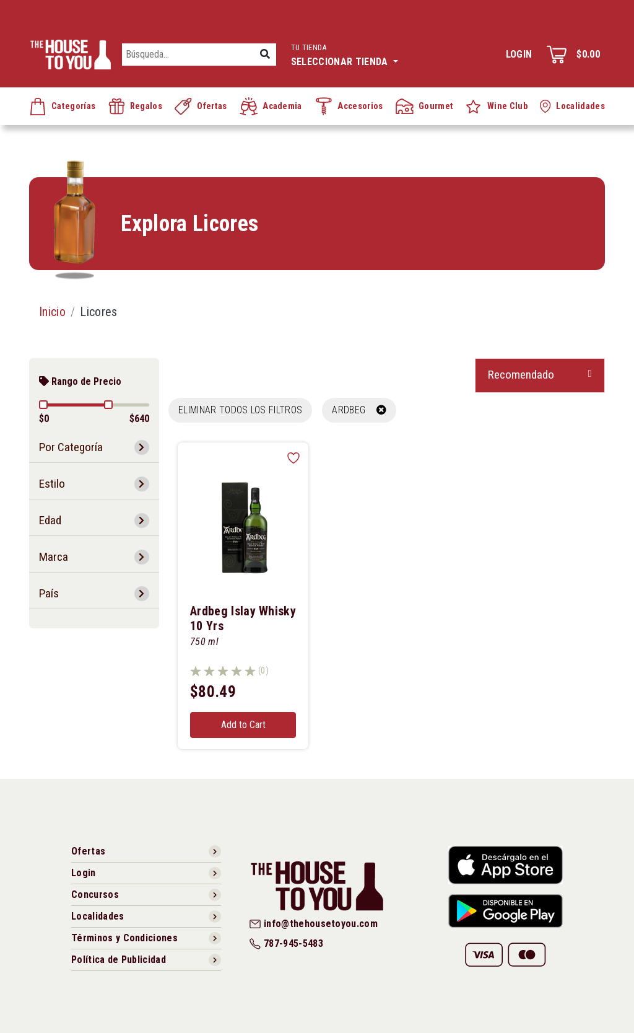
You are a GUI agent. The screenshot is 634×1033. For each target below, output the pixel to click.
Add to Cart (243, 725)
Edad (50, 520)
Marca (53, 557)
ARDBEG (359, 410)
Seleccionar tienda (344, 54)
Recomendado (521, 374)
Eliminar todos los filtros (240, 410)
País (49, 593)
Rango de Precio (80, 381)
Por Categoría (71, 447)
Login (519, 54)
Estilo (52, 484)
